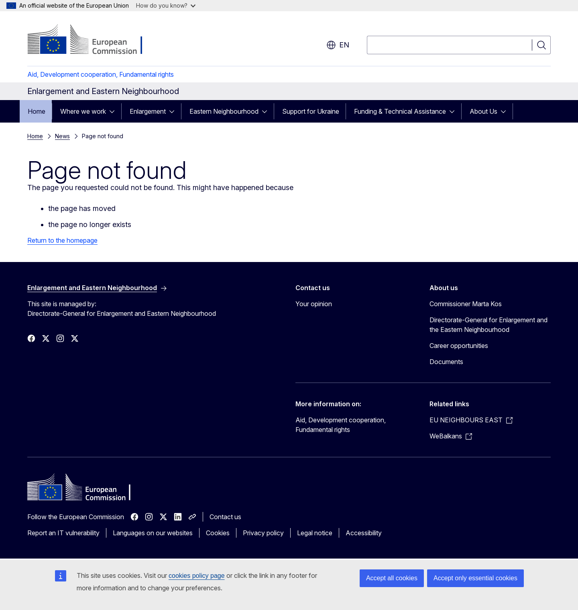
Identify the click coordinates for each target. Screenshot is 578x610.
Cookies (218, 533)
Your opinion (313, 304)
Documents (446, 362)
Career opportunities (458, 346)
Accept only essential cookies (475, 578)
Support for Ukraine (310, 111)
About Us (483, 111)
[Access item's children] (114, 111)
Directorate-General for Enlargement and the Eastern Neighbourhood (488, 325)
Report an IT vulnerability (63, 533)
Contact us (225, 517)
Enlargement (148, 111)
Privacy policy (263, 533)
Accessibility (364, 533)
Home (36, 111)
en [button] (337, 45)
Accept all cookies (391, 578)
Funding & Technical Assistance (400, 111)
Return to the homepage (62, 240)
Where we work (83, 111)
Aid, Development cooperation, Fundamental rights (100, 74)
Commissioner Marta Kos (465, 304)
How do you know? (165, 5)
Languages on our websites (153, 533)
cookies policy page (197, 575)
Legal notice (314, 533)
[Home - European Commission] (92, 40)
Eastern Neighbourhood (223, 111)
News (62, 136)
